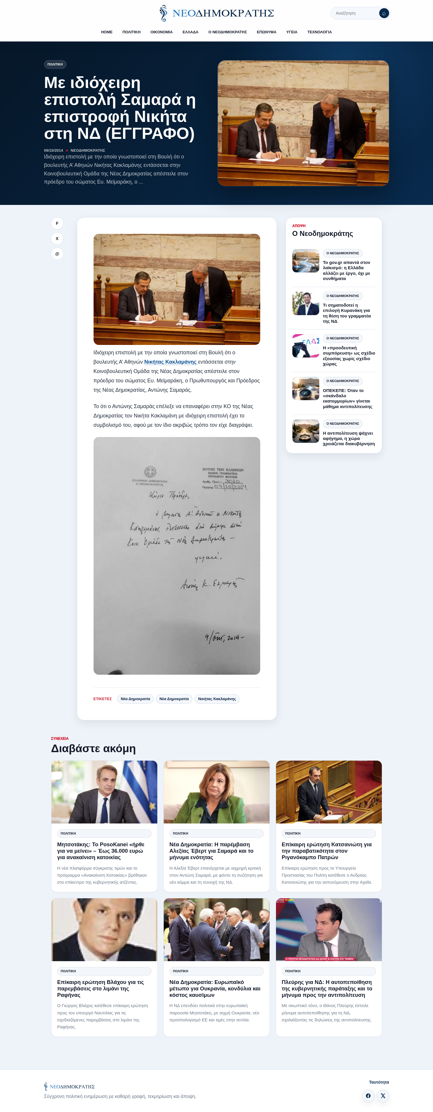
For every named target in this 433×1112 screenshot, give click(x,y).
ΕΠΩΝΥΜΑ (267, 32)
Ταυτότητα (379, 1082)
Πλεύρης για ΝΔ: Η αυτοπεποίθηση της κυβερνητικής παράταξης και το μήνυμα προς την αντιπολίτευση (327, 988)
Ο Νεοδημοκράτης (343, 253)
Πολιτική (55, 64)
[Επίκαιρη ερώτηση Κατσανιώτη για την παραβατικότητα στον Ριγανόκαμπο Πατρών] (329, 792)
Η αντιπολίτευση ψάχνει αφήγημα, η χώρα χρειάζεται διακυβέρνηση (349, 438)
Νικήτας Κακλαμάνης (170, 362)
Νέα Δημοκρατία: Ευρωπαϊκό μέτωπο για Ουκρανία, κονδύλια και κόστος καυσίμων (215, 988)
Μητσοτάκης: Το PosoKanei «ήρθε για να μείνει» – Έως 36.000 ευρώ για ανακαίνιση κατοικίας (100, 850)
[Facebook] (368, 1096)
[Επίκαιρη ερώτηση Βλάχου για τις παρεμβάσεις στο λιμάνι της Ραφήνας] (104, 929)
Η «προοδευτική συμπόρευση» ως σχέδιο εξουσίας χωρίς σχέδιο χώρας (349, 355)
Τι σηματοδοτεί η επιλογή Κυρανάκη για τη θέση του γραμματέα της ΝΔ (347, 313)
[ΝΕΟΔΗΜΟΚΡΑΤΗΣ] (217, 13)
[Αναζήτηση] (384, 13)
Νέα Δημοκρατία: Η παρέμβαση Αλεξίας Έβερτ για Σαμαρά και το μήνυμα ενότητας (212, 850)
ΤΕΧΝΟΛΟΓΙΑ (319, 32)
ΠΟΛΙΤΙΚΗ (132, 32)
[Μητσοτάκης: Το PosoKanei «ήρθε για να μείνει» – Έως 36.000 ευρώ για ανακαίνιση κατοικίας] (104, 792)
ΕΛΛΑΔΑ (191, 32)
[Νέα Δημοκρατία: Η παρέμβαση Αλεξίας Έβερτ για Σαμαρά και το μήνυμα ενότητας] (217, 792)
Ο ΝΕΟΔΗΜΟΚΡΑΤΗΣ (227, 32)
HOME (107, 32)
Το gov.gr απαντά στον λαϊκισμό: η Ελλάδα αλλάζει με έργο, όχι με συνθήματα (346, 270)
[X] (383, 1096)
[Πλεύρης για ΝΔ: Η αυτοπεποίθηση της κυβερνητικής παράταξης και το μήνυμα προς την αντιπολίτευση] (329, 929)
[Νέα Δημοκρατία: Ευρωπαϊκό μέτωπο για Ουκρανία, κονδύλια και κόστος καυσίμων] (217, 929)
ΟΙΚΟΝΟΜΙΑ (162, 32)
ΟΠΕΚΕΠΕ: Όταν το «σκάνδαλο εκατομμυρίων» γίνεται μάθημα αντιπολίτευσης (347, 398)
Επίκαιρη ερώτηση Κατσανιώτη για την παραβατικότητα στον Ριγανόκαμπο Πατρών (327, 850)
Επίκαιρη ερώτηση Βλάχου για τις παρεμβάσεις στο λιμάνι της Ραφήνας (100, 988)
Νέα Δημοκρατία (135, 699)
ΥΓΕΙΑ (291, 32)
